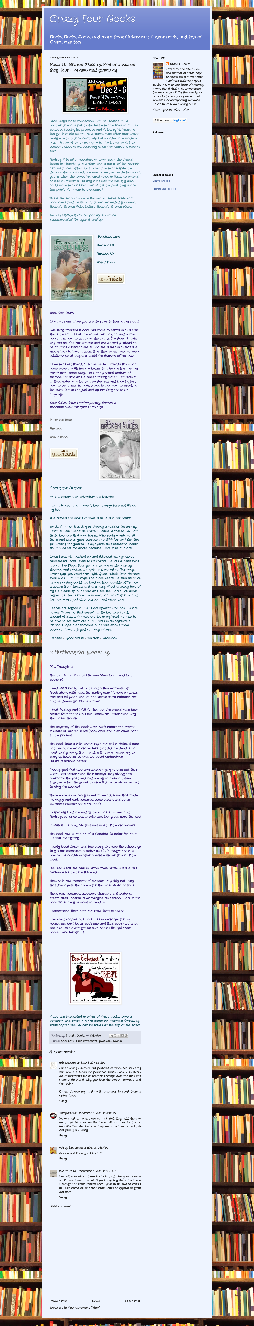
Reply (63, 1101)
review (117, 1041)
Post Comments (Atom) (84, 1308)
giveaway (105, 1041)
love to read (67, 1171)
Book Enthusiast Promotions (79, 1041)
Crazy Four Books (92, 19)
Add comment (61, 1206)
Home (96, 1301)
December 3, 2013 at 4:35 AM (85, 1063)
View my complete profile (171, 110)
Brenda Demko (180, 64)
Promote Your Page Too (164, 189)
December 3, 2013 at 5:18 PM (97, 1113)
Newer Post (59, 1301)
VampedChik (67, 1113)
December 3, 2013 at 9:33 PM (88, 1148)
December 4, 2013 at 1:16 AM (96, 1171)
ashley (63, 1148)
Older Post (132, 1301)
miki (61, 1063)
